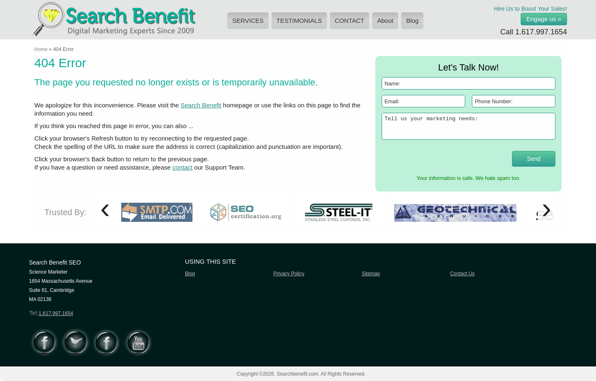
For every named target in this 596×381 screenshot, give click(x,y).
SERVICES (248, 20)
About (385, 20)
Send (534, 158)
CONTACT (349, 20)
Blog (412, 20)
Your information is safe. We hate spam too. (468, 178)
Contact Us (462, 274)
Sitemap (371, 274)
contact (182, 167)
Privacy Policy (288, 274)
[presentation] (430, 158)
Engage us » (543, 18)
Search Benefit (200, 105)
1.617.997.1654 (541, 32)
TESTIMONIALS (299, 20)
